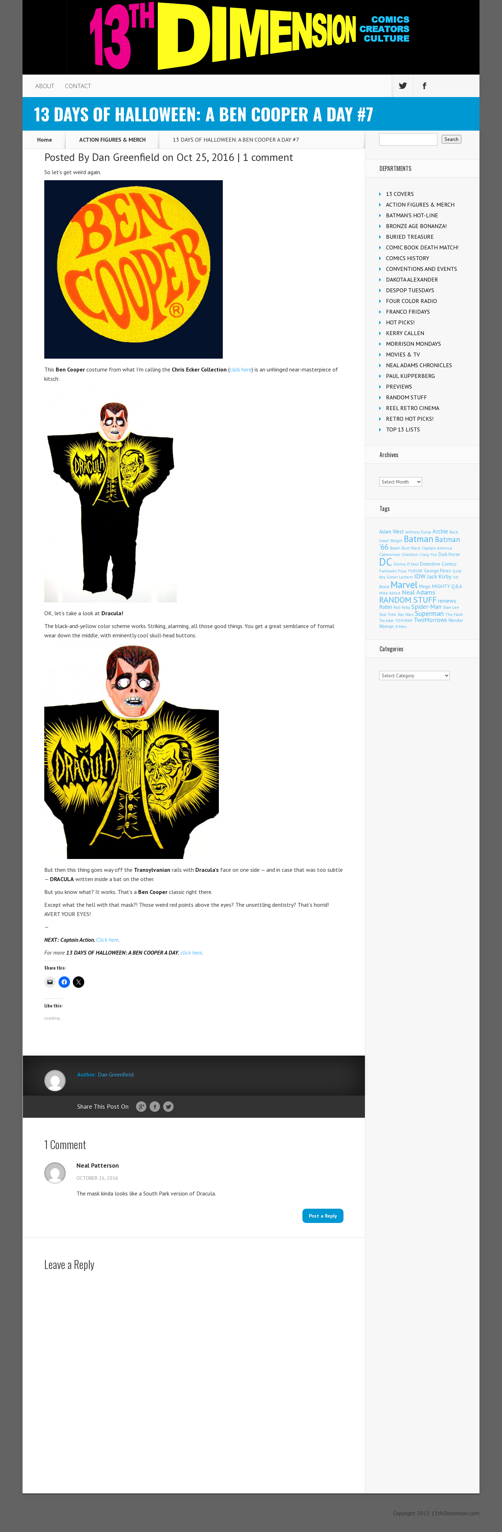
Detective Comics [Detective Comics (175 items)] (438, 564)
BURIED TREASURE (410, 236)
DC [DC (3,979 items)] (385, 561)
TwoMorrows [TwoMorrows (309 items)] (430, 620)
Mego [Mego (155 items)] (425, 586)
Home (44, 139)
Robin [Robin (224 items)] (385, 606)
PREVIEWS (399, 386)
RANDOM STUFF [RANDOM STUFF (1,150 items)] (408, 599)
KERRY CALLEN (405, 333)
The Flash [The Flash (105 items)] (454, 614)
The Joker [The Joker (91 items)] (386, 620)
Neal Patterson (97, 1165)
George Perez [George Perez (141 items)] (437, 571)
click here (241, 369)
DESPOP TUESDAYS (410, 290)
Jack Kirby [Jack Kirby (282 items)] (439, 576)
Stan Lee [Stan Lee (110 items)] (451, 607)
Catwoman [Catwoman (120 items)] (389, 554)
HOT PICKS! (400, 322)
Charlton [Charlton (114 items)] (410, 554)
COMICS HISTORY (407, 258)
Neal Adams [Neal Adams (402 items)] (418, 592)
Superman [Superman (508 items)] (429, 613)
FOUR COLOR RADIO (411, 300)
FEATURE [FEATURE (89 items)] (415, 570)
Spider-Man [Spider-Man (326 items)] (426, 607)
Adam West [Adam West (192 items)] (391, 531)
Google (141, 1107)
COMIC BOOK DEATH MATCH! (422, 247)
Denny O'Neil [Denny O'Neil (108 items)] (405, 564)
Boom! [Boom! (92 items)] (395, 548)
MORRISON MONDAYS (413, 343)
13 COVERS (400, 193)
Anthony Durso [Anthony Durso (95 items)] (418, 532)
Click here (107, 939)
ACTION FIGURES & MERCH (112, 139)
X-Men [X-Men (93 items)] (400, 626)
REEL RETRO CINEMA (412, 407)
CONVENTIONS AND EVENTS (421, 268)
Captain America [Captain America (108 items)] (437, 548)
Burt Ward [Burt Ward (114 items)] (411, 548)
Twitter (168, 1107)
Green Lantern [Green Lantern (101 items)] (400, 577)
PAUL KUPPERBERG (410, 375)
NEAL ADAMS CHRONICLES (419, 365)
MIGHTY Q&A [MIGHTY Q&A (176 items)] (447, 586)
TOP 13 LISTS (403, 429)
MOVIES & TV (403, 354)
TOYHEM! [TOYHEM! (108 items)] (403, 620)
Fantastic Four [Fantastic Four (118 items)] (393, 570)
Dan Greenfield (126, 157)
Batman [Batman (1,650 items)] (418, 539)
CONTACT (78, 86)
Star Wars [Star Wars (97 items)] (405, 614)
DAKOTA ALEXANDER (412, 279)
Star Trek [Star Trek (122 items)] (387, 614)
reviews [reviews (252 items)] (447, 600)
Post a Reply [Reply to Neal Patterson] (323, 1216)
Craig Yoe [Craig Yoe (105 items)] (428, 554)
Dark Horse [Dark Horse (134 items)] (449, 554)
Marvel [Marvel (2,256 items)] (404, 584)
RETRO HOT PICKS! (409, 418)
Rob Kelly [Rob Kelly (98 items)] (401, 607)
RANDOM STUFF (406, 397)
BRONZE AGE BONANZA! (416, 225)
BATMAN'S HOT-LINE (412, 215)
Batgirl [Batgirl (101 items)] (396, 540)
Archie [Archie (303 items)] (440, 531)
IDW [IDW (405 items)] (420, 576)
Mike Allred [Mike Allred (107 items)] (389, 593)
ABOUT (44, 86)
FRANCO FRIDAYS (408, 311)
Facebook (154, 1107)
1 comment (268, 157)
